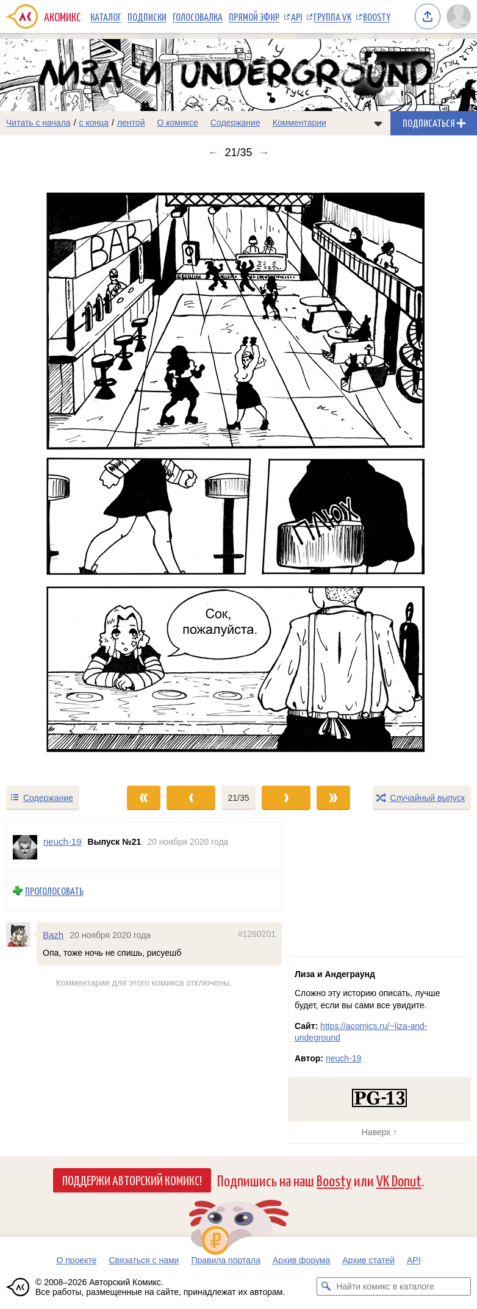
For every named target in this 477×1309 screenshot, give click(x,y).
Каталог (105, 16)
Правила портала (225, 1260)
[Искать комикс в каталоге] (325, 1286)
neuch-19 (343, 1058)
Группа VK (332, 16)
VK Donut (398, 1180)
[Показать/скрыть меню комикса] (378, 123)
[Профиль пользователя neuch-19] (25, 847)
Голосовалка (198, 16)
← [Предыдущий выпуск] (212, 152)
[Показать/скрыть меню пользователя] (458, 16)
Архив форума (301, 1260)
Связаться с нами (144, 1260)
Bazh (53, 935)
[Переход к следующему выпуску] (238, 471)
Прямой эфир (254, 16)
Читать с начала (38, 122)
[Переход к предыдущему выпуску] (60, 471)
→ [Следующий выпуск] (264, 152)
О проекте (76, 1260)
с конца (94, 122)
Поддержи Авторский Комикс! (132, 1180)
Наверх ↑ (379, 1132)
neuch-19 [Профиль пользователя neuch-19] (62, 841)
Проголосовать (54, 890)
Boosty (376, 16)
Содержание (235, 122)
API (296, 16)
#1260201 (257, 934)
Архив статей (368, 1260)
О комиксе (177, 122)
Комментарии (299, 122)
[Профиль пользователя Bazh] (21, 934)
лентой (131, 122)
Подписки (147, 16)
